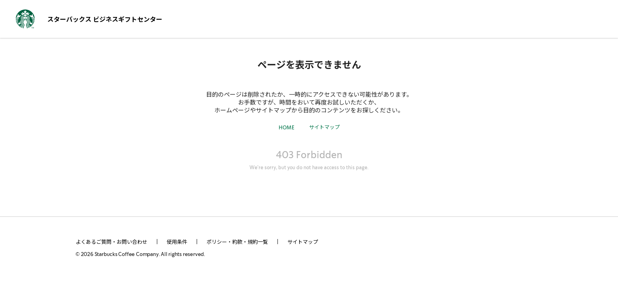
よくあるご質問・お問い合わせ (111, 241)
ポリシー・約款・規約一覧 (237, 241)
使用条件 (177, 241)
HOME (286, 128)
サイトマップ (324, 127)
